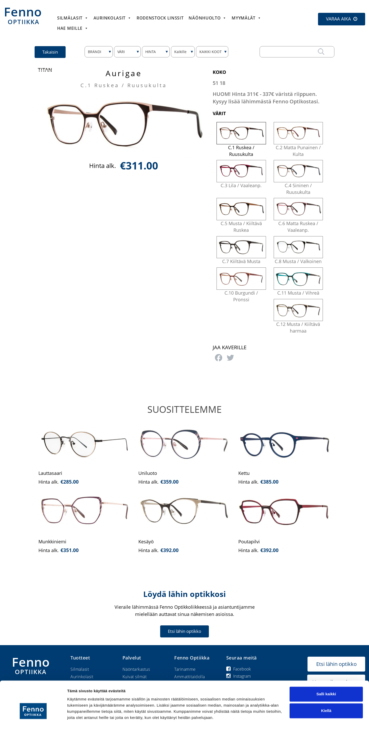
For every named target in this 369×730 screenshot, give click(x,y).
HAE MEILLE (72, 28)
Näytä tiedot (78, 720)
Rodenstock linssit (160, 18)
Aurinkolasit (112, 18)
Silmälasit (72, 18)
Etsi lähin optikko (184, 631)
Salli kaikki (326, 682)
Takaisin (50, 52)
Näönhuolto (208, 18)
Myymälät (246, 18)
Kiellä (326, 699)
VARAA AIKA (338, 19)
